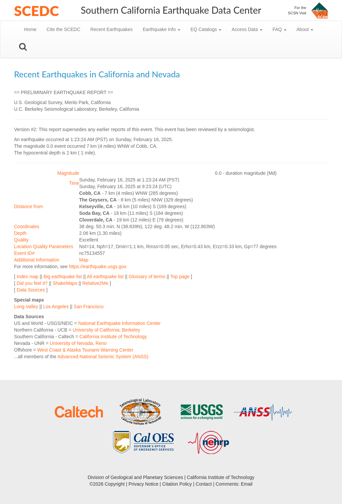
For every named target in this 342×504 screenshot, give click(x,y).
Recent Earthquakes (112, 29)
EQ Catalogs (205, 29)
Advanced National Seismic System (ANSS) (102, 356)
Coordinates (26, 226)
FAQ (280, 29)
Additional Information (36, 260)
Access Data (246, 29)
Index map (27, 276)
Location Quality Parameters (43, 246)
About (305, 29)
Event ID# (24, 253)
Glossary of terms (147, 276)
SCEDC (36, 10)
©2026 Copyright (107, 484)
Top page (180, 276)
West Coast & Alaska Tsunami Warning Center (85, 350)
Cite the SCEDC (63, 29)
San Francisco (89, 306)
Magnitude (68, 173)
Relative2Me (95, 283)
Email (246, 484)
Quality (21, 239)
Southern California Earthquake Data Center (171, 10)
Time (74, 183)
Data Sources (31, 290)
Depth (20, 233)
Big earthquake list (62, 276)
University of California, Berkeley (106, 330)
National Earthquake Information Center (119, 323)
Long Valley (26, 306)
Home (30, 29)
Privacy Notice (143, 484)
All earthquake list (105, 276)
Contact (204, 484)
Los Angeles (55, 306)
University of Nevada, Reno (78, 343)
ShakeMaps (64, 283)
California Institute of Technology (113, 336)
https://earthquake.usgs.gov (97, 266)
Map (83, 260)
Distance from (28, 206)
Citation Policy (177, 484)
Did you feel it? (32, 283)
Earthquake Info (161, 29)
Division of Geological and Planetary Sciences (135, 477)
